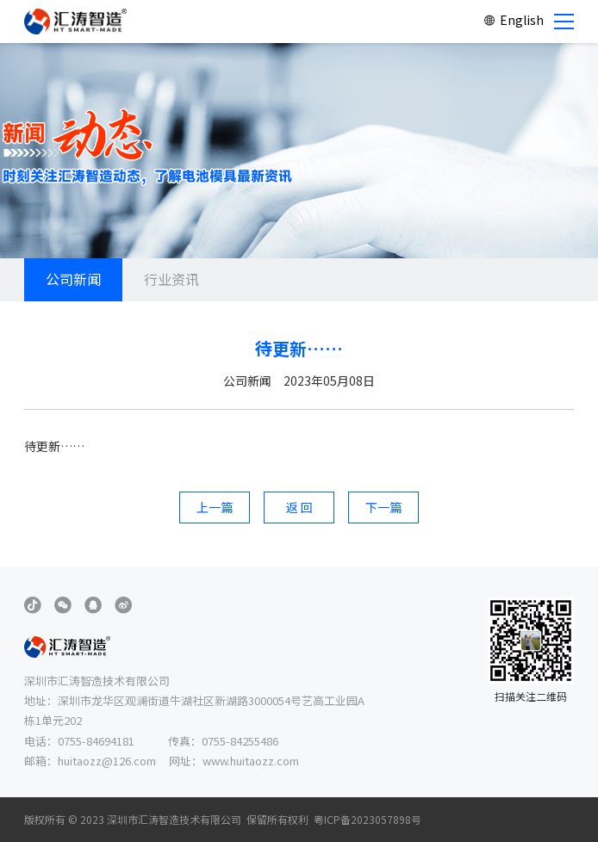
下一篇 (383, 507)
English (513, 19)
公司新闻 (73, 279)
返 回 (299, 507)
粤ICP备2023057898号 (367, 819)
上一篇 (214, 507)
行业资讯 (171, 279)
